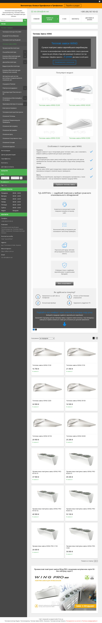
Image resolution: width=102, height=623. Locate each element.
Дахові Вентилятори (9, 62)
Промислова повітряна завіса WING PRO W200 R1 (80, 472)
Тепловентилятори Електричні (13, 112)
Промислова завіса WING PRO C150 (45, 546)
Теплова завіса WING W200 (76, 436)
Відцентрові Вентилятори (11, 66)
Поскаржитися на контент (73, 621)
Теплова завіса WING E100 (41, 365)
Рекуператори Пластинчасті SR (12, 93)
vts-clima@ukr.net (6, 257)
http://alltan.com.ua (7, 251)
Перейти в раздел (73, 5)
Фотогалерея (5, 150)
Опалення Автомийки (10, 130)
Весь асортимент (64, 283)
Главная (36, 19)
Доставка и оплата (7, 167)
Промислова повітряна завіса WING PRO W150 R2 (46, 510)
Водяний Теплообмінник (11, 36)
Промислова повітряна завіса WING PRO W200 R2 (80, 510)
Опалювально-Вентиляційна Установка (12, 99)
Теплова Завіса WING (10, 44)
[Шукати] (25, 20)
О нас (64, 19)
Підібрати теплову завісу (65, 184)
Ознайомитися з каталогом (64, 62)
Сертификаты (5, 159)
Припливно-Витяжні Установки (13, 104)
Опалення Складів (9, 142)
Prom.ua (60, 619)
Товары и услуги (49, 19)
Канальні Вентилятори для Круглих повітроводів (11, 57)
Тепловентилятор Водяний (12, 40)
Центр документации (8, 155)
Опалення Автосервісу (10, 126)
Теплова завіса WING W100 (76, 401)
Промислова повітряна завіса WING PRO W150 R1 (46, 472)
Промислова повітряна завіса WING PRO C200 (80, 547)
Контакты (4, 163)
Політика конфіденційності (89, 621)
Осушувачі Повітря (9, 84)
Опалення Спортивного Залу (12, 138)
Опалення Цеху (8, 134)
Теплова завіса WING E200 (41, 401)
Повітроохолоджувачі (10, 88)
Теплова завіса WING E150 (75, 365)
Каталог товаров (7, 28)
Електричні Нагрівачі (10, 108)
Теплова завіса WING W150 (42, 436)
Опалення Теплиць (9, 116)
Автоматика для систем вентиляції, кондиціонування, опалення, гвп (12, 78)
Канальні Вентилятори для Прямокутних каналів (11, 71)
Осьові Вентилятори (9, 52)
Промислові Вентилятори (11, 48)
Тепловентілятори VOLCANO (12, 32)
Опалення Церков (9, 146)
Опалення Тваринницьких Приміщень (11, 121)
